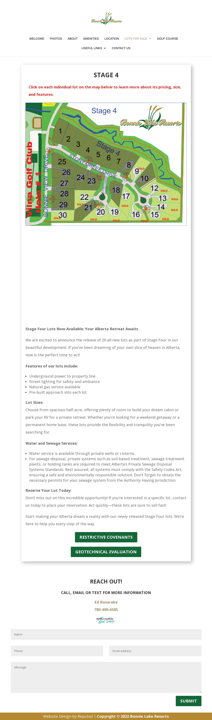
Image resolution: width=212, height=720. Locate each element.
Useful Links (92, 48)
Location (111, 38)
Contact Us (121, 48)
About (73, 38)
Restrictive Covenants (106, 537)
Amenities (91, 38)
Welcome (36, 38)
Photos (56, 38)
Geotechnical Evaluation (106, 552)
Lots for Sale (136, 38)
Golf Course (167, 38)
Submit (188, 701)
